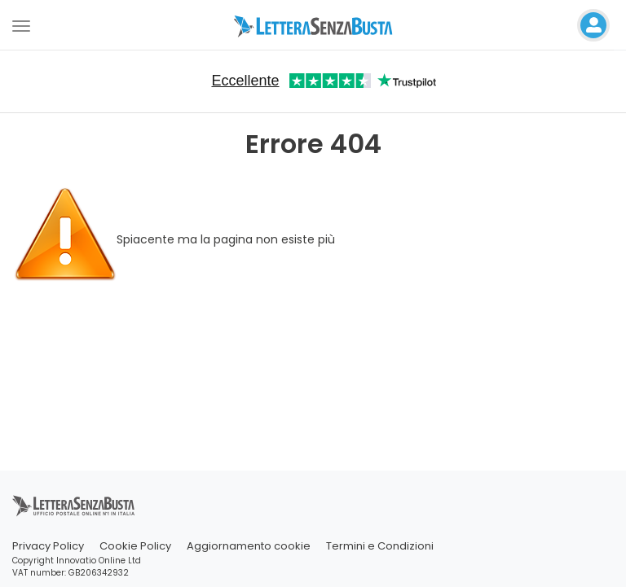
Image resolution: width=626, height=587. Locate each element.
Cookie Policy (135, 546)
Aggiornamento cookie (249, 546)
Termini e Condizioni (380, 546)
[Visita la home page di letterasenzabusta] (313, 25)
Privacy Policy (48, 546)
